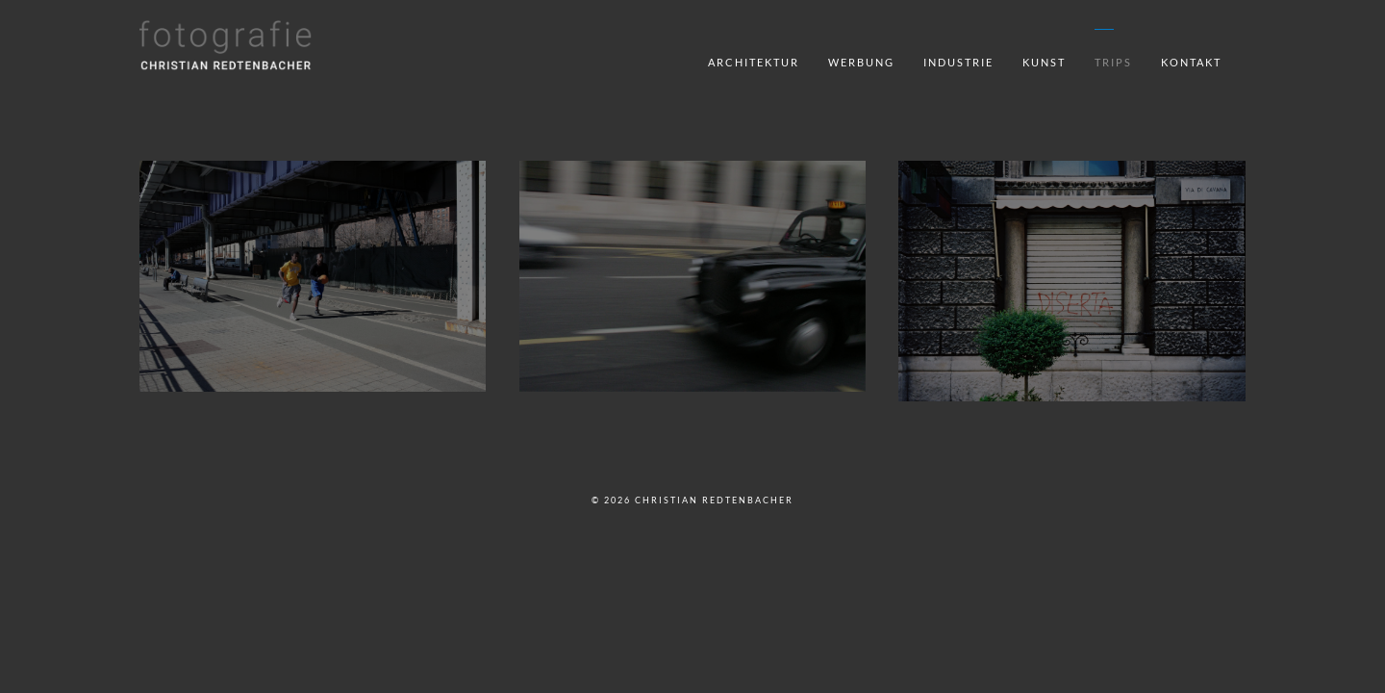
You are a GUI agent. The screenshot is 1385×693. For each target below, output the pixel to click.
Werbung (861, 62)
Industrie (958, 62)
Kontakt (1191, 62)
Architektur (753, 62)
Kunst (1044, 62)
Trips (1113, 62)
